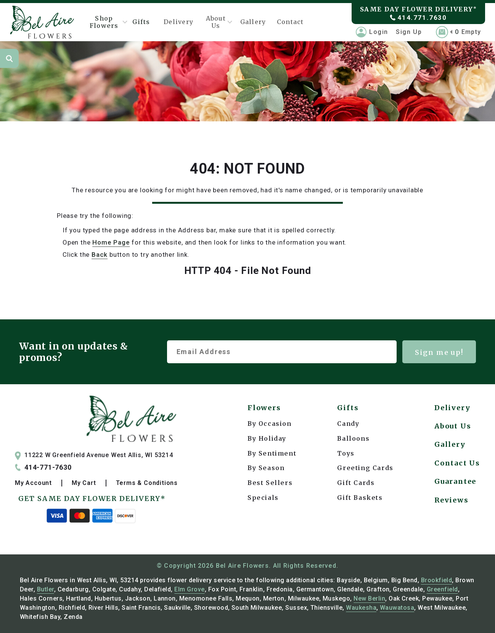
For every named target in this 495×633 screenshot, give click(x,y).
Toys (345, 453)
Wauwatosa (397, 607)
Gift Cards (355, 482)
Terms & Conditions (147, 483)
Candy (348, 423)
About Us (217, 21)
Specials (263, 497)
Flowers (264, 407)
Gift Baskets (359, 497)
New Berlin (369, 598)
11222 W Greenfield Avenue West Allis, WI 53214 (94, 455)
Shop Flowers (106, 21)
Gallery (253, 22)
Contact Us (457, 463)
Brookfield (436, 580)
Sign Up (409, 31)
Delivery (178, 22)
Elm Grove (189, 589)
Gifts (141, 22)
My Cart (84, 483)
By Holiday (267, 438)
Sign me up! (439, 352)
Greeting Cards (365, 468)
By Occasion (270, 423)
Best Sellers (270, 482)
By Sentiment (272, 453)
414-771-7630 (43, 467)
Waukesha (361, 607)
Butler (45, 589)
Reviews (451, 500)
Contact (290, 22)
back (100, 254)
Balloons (353, 438)
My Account (33, 483)
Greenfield (442, 589)
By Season (266, 468)
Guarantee (455, 481)
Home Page (111, 242)
